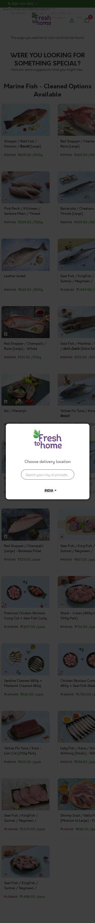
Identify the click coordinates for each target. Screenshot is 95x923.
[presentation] (47, 474)
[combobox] (47, 472)
